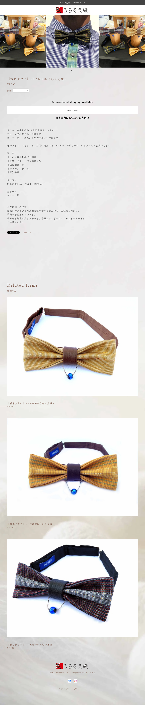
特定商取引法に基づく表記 (84, 673)
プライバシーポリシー (59, 673)
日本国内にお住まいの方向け (72, 118)
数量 (9, 91)
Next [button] (140, 41)
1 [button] (71, 70)
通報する (27, 232)
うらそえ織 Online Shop (72, 3)
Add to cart (73, 110)
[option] (72, 41)
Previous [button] (5, 41)
